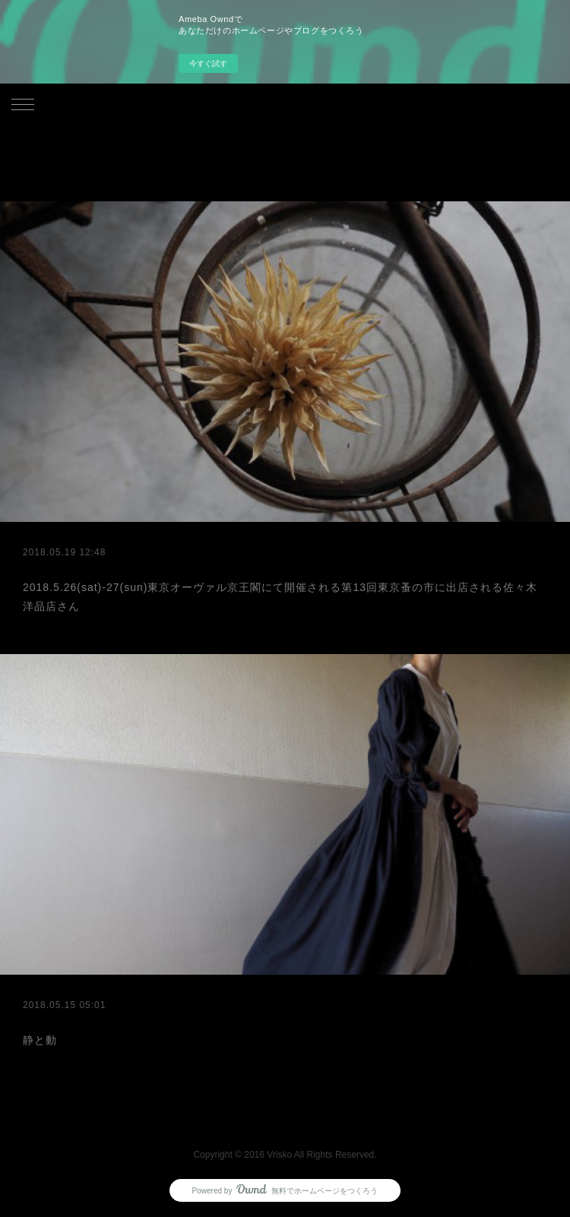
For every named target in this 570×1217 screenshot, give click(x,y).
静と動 (40, 1040)
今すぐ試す (208, 63)
